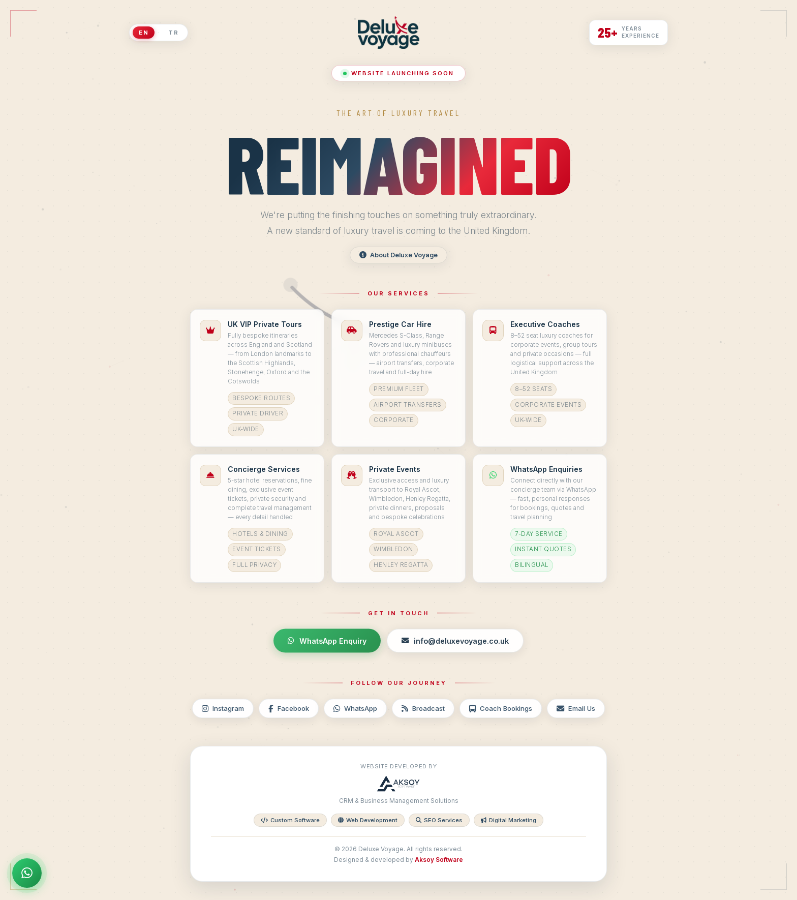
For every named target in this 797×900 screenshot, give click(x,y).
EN (143, 32)
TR (173, 32)
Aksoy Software (439, 859)
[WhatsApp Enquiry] (27, 873)
